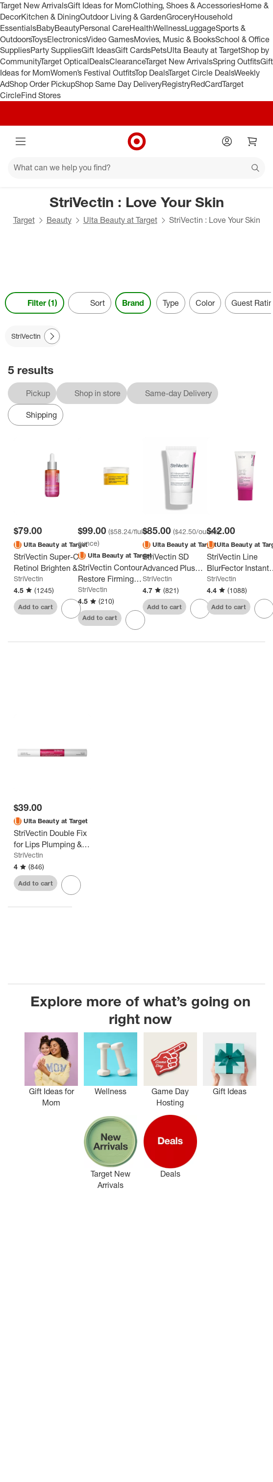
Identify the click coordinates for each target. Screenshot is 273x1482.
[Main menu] (20, 141)
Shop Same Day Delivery (118, 84)
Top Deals (151, 73)
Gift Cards (133, 50)
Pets (159, 50)
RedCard (206, 84)
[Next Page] (52, 336)
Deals (99, 61)
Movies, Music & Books (174, 39)
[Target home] (137, 141)
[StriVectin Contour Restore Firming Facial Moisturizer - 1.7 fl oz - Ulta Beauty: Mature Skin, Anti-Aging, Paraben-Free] (116, 573)
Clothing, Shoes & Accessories (186, 5)
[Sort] (89, 303)
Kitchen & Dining (50, 17)
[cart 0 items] (252, 141)
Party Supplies (55, 50)
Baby (45, 28)
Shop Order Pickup (42, 84)
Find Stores (41, 95)
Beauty (66, 28)
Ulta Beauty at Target (204, 50)
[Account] (227, 141)
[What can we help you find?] (136, 168)
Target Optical (64, 61)
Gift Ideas (98, 50)
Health (141, 28)
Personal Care (104, 28)
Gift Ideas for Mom (100, 5)
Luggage (200, 28)
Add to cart (35, 607)
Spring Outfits (236, 61)
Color (205, 303)
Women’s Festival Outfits (92, 73)
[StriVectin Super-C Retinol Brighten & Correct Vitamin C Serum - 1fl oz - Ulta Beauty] (52, 562)
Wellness (169, 28)
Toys (39, 39)
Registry (176, 84)
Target (24, 220)
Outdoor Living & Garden (123, 17)
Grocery (180, 17)
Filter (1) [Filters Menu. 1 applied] (34, 303)
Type (171, 303)
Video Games (110, 39)
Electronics (66, 39)
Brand (133, 303)
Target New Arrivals (34, 5)
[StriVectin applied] (33, 336)
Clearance (127, 61)
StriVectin (28, 578)
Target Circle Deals (201, 73)
